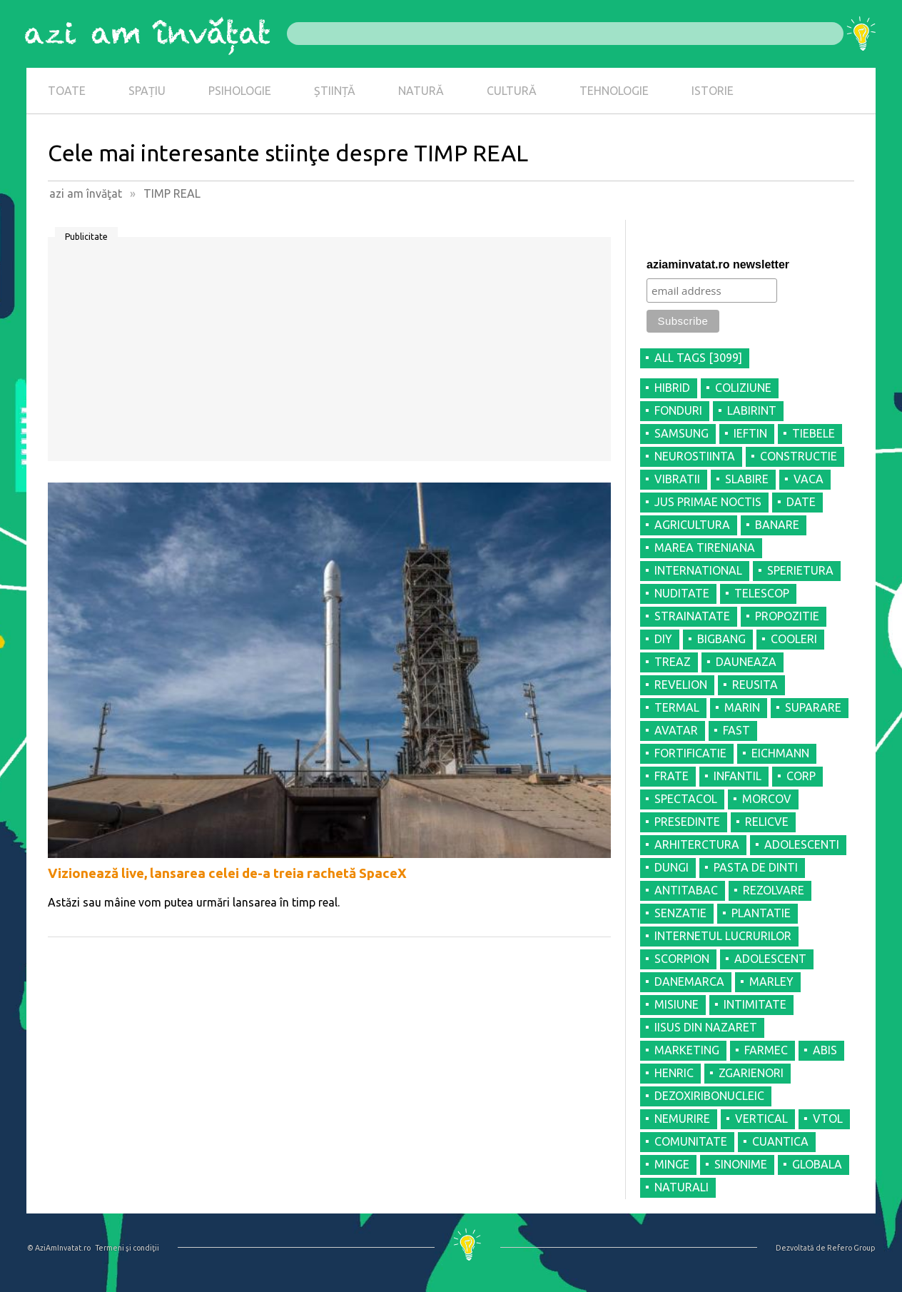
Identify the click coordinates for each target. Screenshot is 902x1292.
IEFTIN (750, 433)
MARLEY (771, 981)
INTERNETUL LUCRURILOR (722, 935)
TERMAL (676, 707)
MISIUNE (676, 1004)
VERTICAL (761, 1118)
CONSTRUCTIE (798, 456)
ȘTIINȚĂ (334, 90)
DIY (663, 638)
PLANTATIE (761, 913)
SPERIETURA (800, 570)
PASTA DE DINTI (756, 867)
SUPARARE (813, 707)
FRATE (671, 775)
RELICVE (767, 821)
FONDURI (678, 410)
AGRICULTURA (692, 524)
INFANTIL (737, 775)
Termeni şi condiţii (127, 1247)
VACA (809, 479)
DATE (801, 501)
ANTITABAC (686, 890)
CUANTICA (780, 1141)
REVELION (680, 684)
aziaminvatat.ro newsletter (718, 264)
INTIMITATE (755, 1004)
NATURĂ (421, 90)
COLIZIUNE (743, 387)
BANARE (777, 524)
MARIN (742, 707)
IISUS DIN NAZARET (705, 1027)
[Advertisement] (329, 354)
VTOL (828, 1118)
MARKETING (686, 1050)
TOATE (67, 90)
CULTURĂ (512, 90)
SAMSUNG (681, 433)
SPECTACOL (685, 798)
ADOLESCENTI (801, 844)
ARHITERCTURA (696, 844)
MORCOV (766, 798)
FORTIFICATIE (690, 753)
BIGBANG (721, 638)
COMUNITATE (690, 1141)
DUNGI (671, 867)
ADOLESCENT (770, 958)
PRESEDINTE (687, 821)
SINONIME (740, 1164)
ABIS (825, 1050)
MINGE (671, 1164)
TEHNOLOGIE (614, 90)
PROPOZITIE (787, 616)
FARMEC (766, 1050)
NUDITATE (681, 593)
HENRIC (674, 1072)
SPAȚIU (147, 90)
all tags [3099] (698, 357)
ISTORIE (712, 90)
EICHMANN (780, 753)
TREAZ (672, 661)
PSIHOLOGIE (239, 90)
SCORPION (681, 958)
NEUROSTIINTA (694, 456)
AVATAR (676, 730)
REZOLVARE (773, 890)
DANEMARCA (689, 981)
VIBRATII (677, 479)
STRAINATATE (692, 616)
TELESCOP (761, 593)
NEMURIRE (682, 1118)
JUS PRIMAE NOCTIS (707, 501)
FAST (736, 730)
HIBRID (672, 387)
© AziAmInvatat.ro (59, 1247)
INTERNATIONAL (698, 570)
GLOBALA (817, 1164)
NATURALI (681, 1187)
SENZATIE (680, 913)
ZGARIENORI (751, 1072)
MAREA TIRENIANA (704, 547)
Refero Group (851, 1247)
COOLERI (794, 638)
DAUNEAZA (746, 661)
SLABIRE (747, 479)
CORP (801, 775)
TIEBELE (813, 433)
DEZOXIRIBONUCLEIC (709, 1095)
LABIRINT (751, 410)
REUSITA (755, 684)
